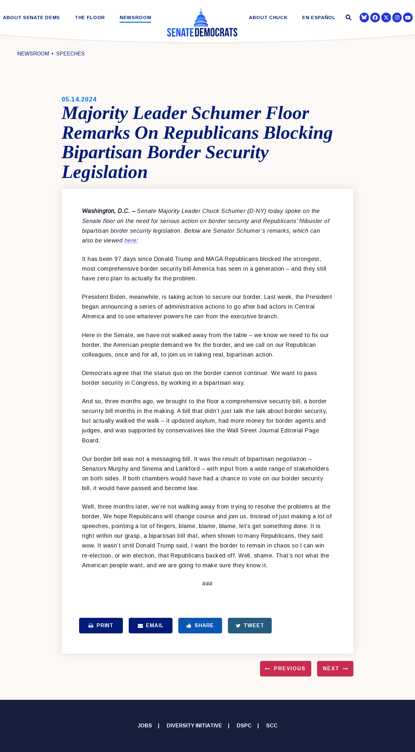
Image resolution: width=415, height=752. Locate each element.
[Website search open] (347, 18)
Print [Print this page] (101, 625)
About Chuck (268, 17)
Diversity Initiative (194, 725)
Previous (290, 668)
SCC (272, 725)
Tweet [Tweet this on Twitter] (250, 625)
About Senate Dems (31, 17)
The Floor (90, 17)
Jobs (145, 725)
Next (331, 668)
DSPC (244, 725)
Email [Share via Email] (151, 625)
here (130, 240)
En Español (319, 17)
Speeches (70, 53)
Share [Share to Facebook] (200, 625)
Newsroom (135, 17)
